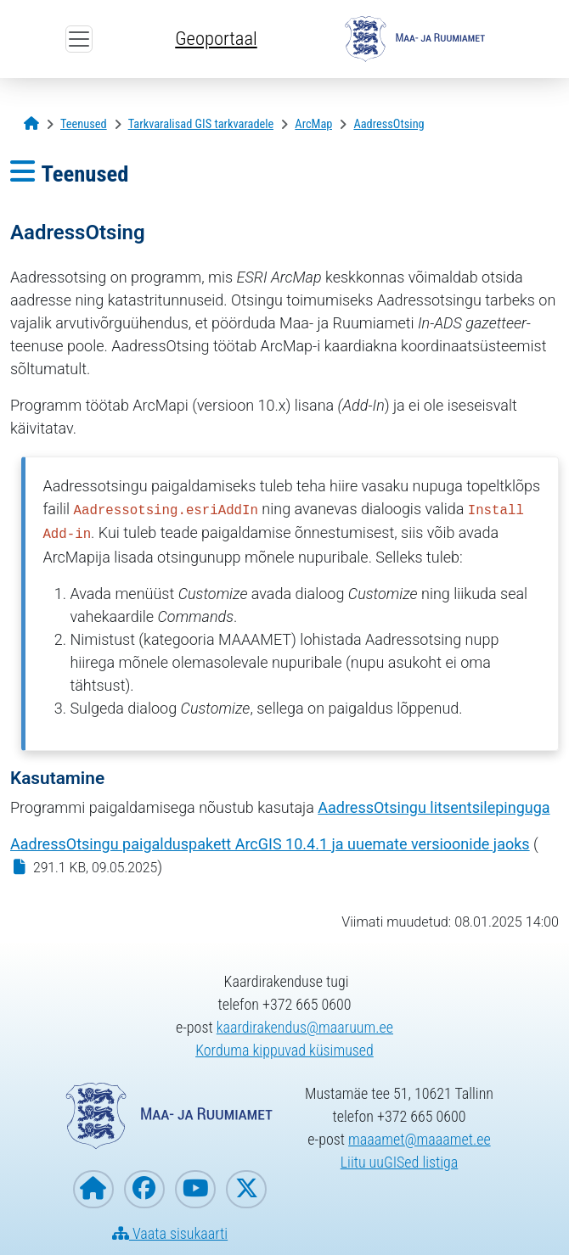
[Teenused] (83, 124)
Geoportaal (215, 38)
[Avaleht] (31, 124)
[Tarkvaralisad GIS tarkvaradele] (201, 124)
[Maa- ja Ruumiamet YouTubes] (195, 1189)
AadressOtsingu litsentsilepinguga (433, 807)
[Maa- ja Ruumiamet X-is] (246, 1189)
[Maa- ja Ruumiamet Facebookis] (144, 1189)
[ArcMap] (313, 124)
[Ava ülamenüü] (79, 39)
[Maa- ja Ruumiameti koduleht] (93, 1189)
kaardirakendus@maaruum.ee (305, 1027)
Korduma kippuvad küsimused (284, 1050)
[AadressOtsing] (388, 124)
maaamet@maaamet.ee (419, 1139)
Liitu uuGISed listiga (400, 1162)
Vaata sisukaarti (170, 1233)
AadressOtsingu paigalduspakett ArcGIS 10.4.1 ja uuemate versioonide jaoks (270, 844)
